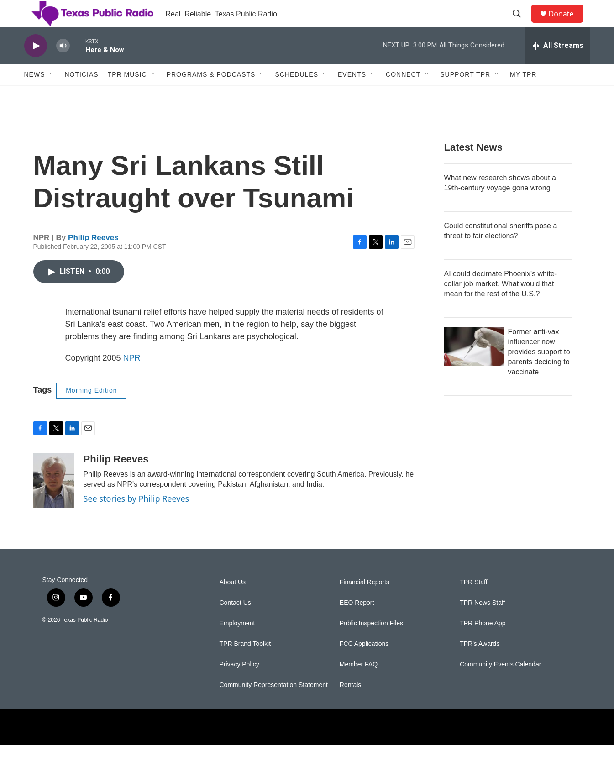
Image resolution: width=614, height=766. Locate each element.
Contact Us (235, 623)
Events (352, 95)
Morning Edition (91, 410)
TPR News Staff (482, 623)
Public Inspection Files (371, 643)
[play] (35, 66)
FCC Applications (364, 664)
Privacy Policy (239, 685)
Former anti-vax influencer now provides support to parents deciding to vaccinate (539, 372)
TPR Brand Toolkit (245, 664)
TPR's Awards (479, 664)
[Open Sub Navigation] (52, 95)
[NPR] (202, 747)
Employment (237, 643)
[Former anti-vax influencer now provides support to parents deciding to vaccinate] (474, 367)
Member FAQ (359, 685)
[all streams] (557, 66)
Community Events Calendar (500, 685)
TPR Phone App (482, 643)
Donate (567, 24)
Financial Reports (364, 602)
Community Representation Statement (274, 705)
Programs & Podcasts (211, 95)
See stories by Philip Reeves (136, 519)
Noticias (82, 95)
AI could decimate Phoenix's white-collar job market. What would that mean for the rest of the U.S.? (500, 304)
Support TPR (465, 95)
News (34, 95)
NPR (132, 378)
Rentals (350, 705)
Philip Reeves (93, 258)
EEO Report (357, 623)
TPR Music (127, 95)
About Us (233, 602)
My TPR (523, 95)
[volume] (63, 66)
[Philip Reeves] (53, 501)
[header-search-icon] (521, 24)
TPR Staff (473, 602)
